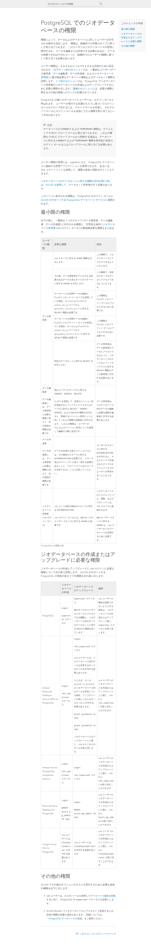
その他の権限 (128, 46)
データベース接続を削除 (103, 900)
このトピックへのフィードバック (98, 938)
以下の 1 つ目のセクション (68, 69)
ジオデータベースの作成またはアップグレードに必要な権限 (131, 37)
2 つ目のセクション (66, 81)
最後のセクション (82, 88)
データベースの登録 (65, 923)
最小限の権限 (128, 29)
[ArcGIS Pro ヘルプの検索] (72, 3)
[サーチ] (101, 3)
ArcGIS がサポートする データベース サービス (73, 199)
